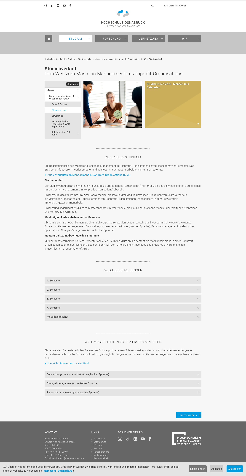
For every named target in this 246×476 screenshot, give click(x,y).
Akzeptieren (234, 468)
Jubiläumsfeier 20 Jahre (61, 133)
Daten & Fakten (59, 104)
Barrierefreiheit (101, 458)
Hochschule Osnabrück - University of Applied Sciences (123, 18)
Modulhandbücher (57, 316)
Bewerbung (57, 115)
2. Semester (54, 289)
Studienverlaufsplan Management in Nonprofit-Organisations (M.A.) (89, 175)
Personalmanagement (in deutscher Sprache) (73, 392)
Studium (75, 38)
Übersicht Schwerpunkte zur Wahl (68, 363)
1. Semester (54, 280)
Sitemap (98, 448)
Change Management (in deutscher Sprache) (72, 383)
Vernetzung (148, 38)
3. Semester (54, 298)
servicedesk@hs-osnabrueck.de (68, 458)
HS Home (98, 445)
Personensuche (101, 451)
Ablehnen (216, 468)
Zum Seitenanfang (187, 415)
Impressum (49, 470)
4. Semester (54, 307)
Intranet (180, 5)
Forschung (112, 38)
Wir (184, 38)
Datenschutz (65, 470)
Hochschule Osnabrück (55, 59)
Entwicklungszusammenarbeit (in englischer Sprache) (78, 374)
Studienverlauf (155, 59)
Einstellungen (197, 468)
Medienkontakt (101, 455)
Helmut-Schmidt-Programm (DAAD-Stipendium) (61, 124)
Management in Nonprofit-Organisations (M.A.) (125, 59)
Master (98, 59)
